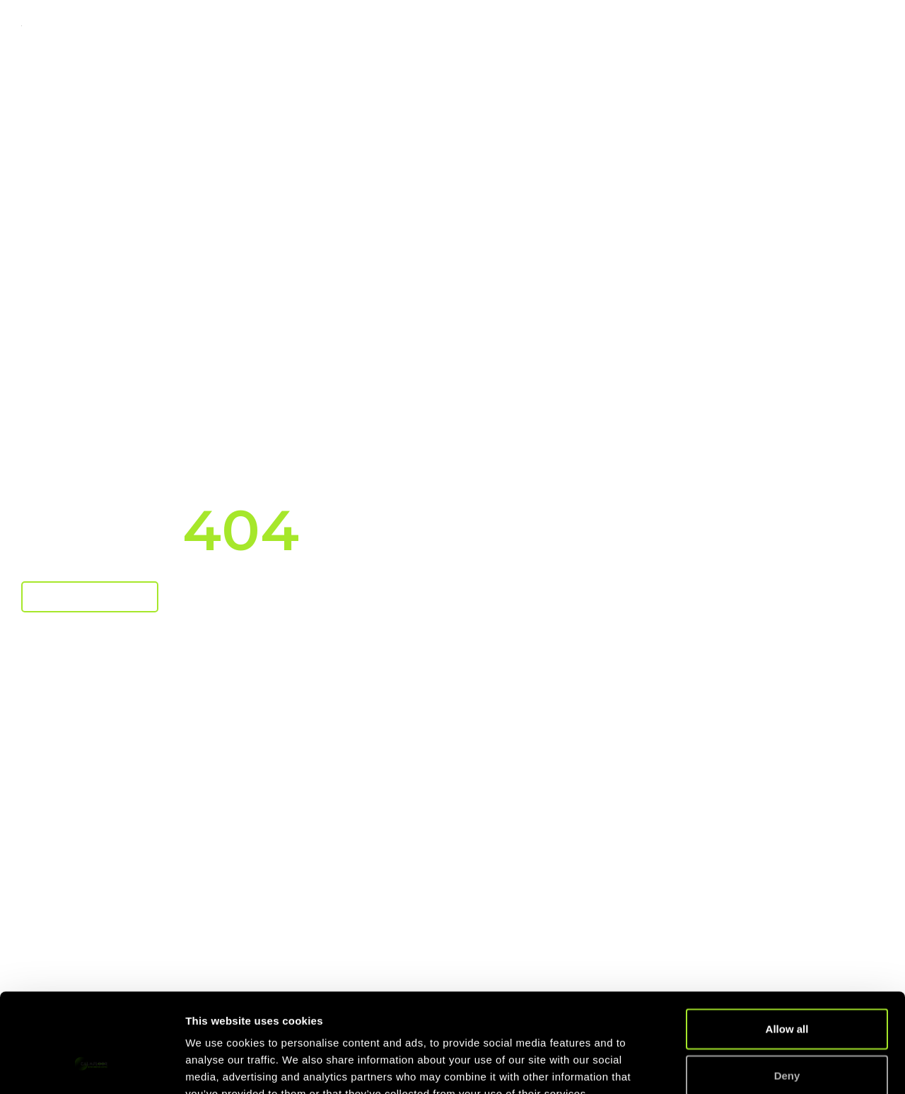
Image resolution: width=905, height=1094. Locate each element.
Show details (742, 1066)
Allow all (787, 944)
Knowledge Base (640, 26)
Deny (787, 990)
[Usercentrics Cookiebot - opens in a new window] (91, 1066)
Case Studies (509, 26)
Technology (382, 26)
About (758, 26)
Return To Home (90, 596)
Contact (845, 26)
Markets (272, 26)
